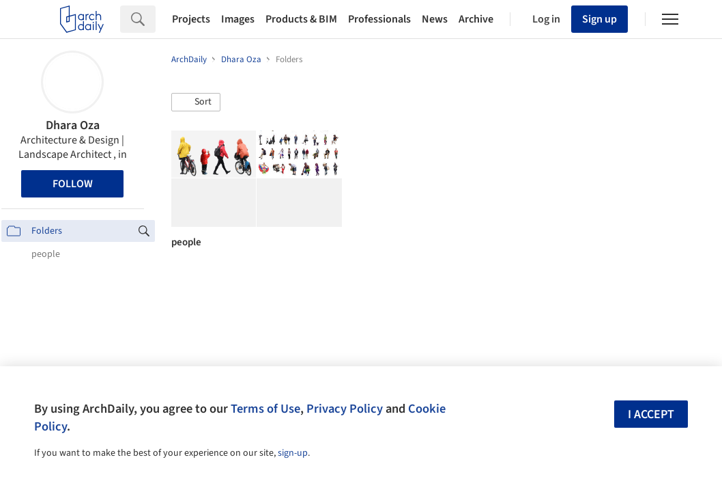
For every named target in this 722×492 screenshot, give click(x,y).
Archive (476, 19)
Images (238, 19)
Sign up (599, 19)
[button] (195, 102)
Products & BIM (301, 19)
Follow (73, 183)
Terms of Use (265, 409)
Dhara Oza (73, 125)
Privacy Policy (344, 409)
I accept (651, 414)
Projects (191, 19)
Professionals (379, 19)
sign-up (293, 453)
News (435, 19)
